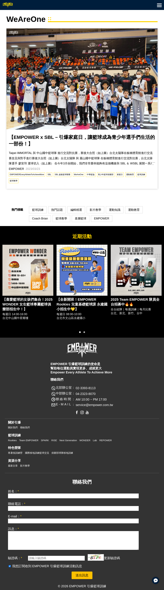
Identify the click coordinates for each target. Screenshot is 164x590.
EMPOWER (101, 218)
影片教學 (95, 209)
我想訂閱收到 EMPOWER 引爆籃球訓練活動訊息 (47, 566)
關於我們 (13, 427)
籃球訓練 (141, 174)
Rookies (12, 440)
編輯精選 (76, 209)
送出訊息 (82, 575)
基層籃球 (80, 218)
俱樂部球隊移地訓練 (62, 452)
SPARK (45, 440)
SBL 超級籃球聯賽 (62, 174)
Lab (95, 440)
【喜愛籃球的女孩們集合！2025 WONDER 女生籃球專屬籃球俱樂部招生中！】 (27, 304)
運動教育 (130, 174)
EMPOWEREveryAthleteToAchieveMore (27, 174)
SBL (49, 174)
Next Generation (68, 440)
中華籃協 (90, 174)
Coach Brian (40, 218)
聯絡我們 (25, 427)
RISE (54, 440)
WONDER (84, 440)
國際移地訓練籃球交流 (37, 452)
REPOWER (105, 440)
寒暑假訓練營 (15, 452)
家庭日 (120, 174)
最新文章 (13, 465)
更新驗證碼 (112, 558)
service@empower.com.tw (94, 405)
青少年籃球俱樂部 (105, 174)
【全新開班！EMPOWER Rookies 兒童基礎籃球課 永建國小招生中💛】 (82, 304)
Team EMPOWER (28, 440)
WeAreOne (78, 174)
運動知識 (114, 209)
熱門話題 (57, 209)
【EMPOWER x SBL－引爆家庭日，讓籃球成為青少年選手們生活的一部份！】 (82, 140)
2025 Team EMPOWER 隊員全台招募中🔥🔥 (135, 301)
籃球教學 (13, 181)
